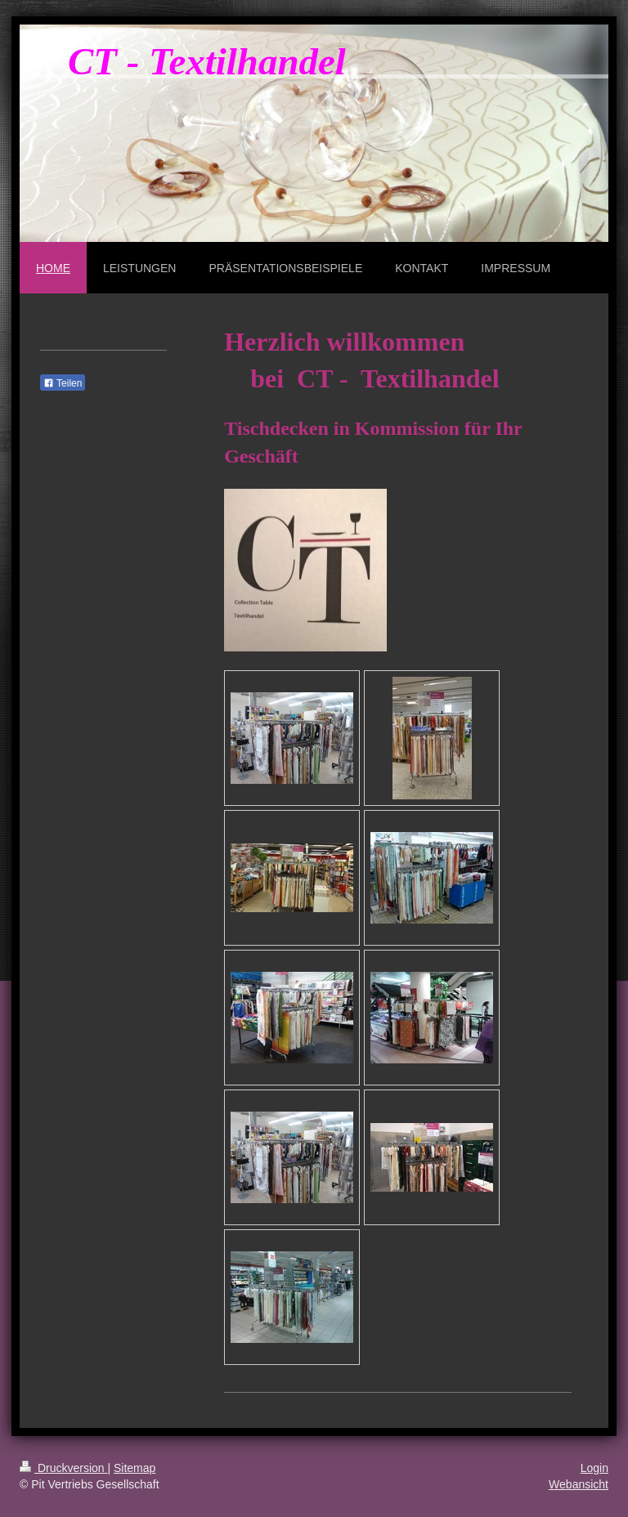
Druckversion (63, 1467)
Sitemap (134, 1467)
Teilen (62, 383)
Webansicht (578, 1484)
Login (594, 1467)
